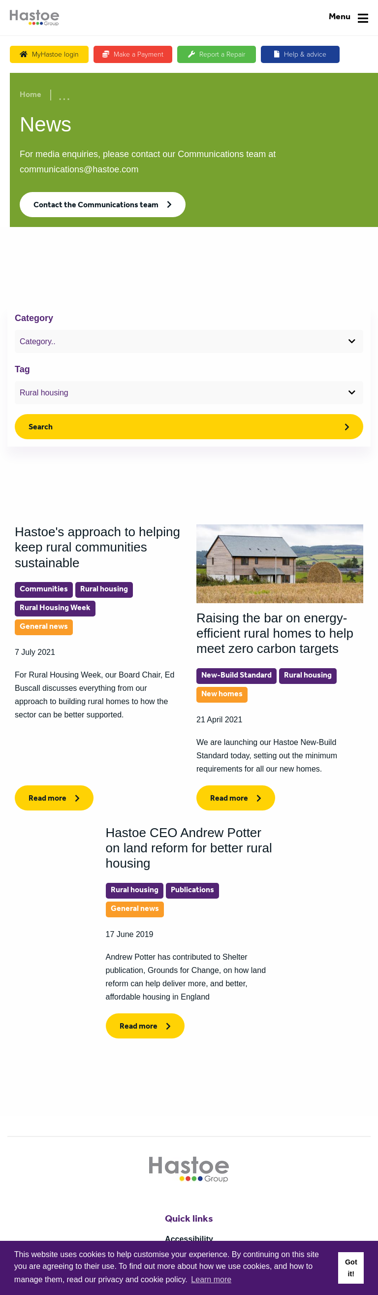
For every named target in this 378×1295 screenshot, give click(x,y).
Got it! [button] (351, 1268)
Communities (44, 590)
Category (34, 318)
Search (41, 428)
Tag (22, 369)
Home (30, 95)
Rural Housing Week (55, 609)
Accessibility (189, 1239)
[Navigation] (348, 18)
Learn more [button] (211, 1279)
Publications (192, 891)
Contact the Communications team (95, 206)
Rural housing (104, 590)
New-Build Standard (236, 676)
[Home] (34, 18)
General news (44, 627)
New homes (222, 695)
